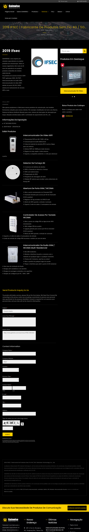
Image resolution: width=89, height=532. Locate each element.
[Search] (68, 1)
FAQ (53, 12)
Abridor (45, 489)
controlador (40, 489)
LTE (24, 489)
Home (38, 34)
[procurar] (59, 1)
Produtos (35, 12)
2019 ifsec (49, 34)
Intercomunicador (33, 489)
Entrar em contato (8, 491)
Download (67, 116)
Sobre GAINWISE (23, 12)
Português (83, 1)
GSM (21, 489)
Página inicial (9, 12)
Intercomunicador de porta (61, 489)
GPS (48, 489)
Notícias (45, 12)
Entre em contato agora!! (77, 508)
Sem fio (27, 489)
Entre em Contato (11, 18)
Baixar (60, 12)
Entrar (68, 12)
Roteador (52, 489)
